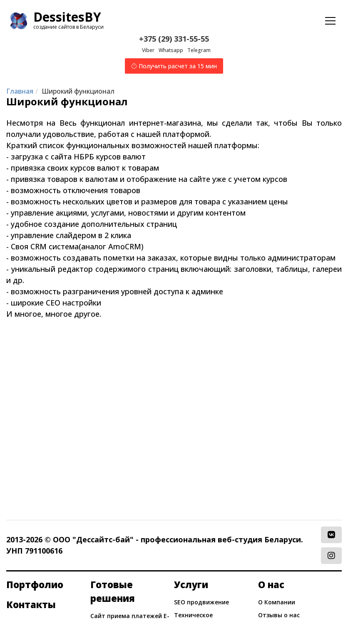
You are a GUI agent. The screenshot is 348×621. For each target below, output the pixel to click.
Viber (148, 50)
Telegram (199, 50)
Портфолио (34, 584)
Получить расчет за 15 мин (174, 66)
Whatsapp (171, 50)
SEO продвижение (201, 602)
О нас (271, 584)
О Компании (276, 602)
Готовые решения (112, 591)
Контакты (31, 604)
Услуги (191, 584)
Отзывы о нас (279, 615)
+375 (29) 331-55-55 (174, 39)
